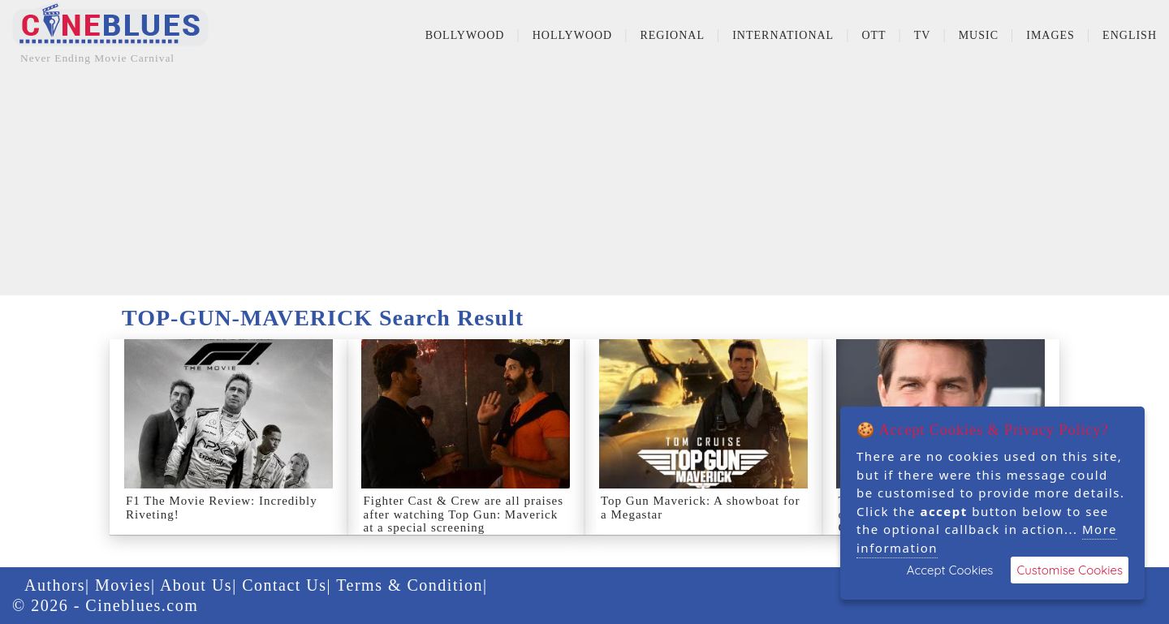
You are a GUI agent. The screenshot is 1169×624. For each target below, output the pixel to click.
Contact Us (284, 585)
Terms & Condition (409, 585)
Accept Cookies (950, 570)
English (1129, 35)
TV (922, 35)
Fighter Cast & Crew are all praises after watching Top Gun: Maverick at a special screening (464, 514)
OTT (873, 35)
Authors (54, 585)
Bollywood (465, 35)
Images (1050, 35)
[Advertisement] (584, 181)
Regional (672, 35)
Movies (123, 585)
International (783, 35)
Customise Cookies (1069, 570)
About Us (196, 585)
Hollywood (573, 35)
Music (979, 35)
